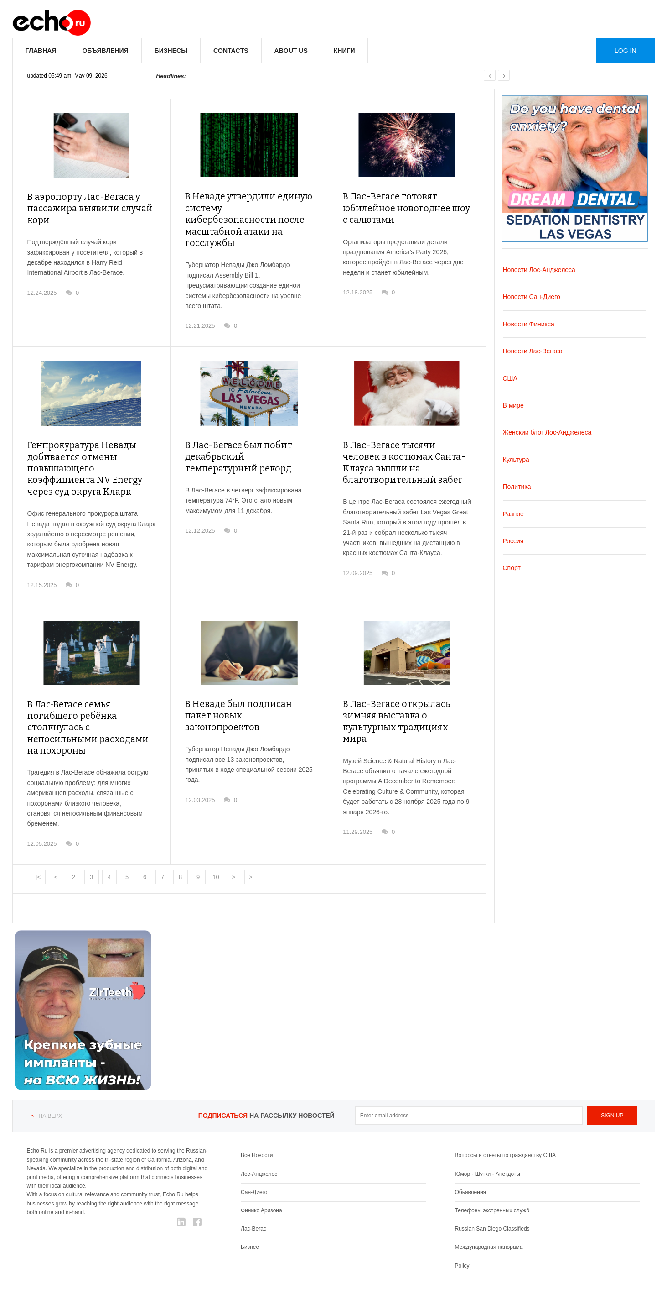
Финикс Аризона (261, 1175)
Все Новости (257, 1120)
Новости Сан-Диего (531, 296)
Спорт (512, 567)
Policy (462, 1230)
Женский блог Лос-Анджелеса (547, 432)
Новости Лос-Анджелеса (539, 269)
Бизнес (250, 1212)
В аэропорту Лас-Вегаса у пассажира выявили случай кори (84, 207)
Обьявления (470, 1157)
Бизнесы (171, 50)
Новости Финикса (528, 324)
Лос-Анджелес (259, 1139)
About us (291, 50)
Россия (513, 541)
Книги (344, 50)
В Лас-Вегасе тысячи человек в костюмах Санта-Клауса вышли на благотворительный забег (405, 445)
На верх (50, 1081)
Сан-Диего (254, 1157)
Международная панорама (489, 1212)
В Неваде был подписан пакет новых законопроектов (246, 689)
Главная (41, 50)
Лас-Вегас (253, 1193)
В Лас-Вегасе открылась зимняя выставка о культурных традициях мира (406, 694)
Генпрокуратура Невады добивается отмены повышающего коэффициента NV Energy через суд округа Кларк (88, 450)
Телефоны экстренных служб (492, 1175)
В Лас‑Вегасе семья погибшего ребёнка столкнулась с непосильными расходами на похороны (88, 700)
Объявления (105, 50)
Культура (516, 459)
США (510, 378)
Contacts (230, 50)
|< (38, 841)
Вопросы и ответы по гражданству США (505, 1120)
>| (251, 841)
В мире (513, 405)
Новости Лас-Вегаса (533, 351)
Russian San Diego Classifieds (492, 1193)
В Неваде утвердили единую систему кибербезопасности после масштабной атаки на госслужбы (244, 212)
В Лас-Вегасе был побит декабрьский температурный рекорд (245, 440)
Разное (513, 514)
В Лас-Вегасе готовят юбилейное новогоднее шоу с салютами (403, 206)
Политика (517, 486)
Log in (625, 50)
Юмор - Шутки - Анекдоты (487, 1139)
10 (215, 841)
